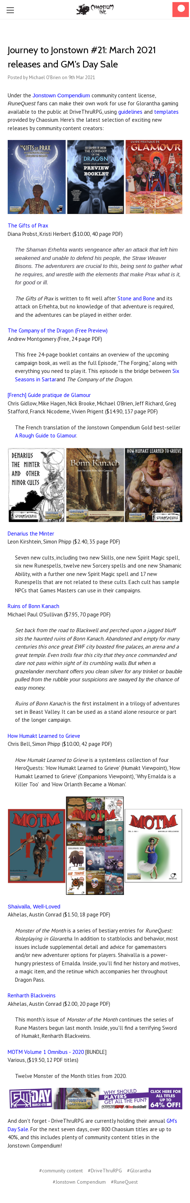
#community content (61, 1170)
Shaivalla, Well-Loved (34, 906)
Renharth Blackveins (32, 995)
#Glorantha (139, 1170)
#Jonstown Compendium (79, 1182)
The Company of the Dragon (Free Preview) (58, 330)
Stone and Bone (136, 298)
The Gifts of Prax (28, 225)
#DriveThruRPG (105, 1170)
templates (166, 111)
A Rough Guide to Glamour (45, 435)
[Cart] (180, 9)
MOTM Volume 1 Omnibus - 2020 (46, 1051)
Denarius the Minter (31, 533)
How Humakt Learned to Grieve (44, 735)
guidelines (130, 111)
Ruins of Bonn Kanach (33, 606)
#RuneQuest (124, 1182)
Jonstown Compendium (61, 95)
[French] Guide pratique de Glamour (49, 395)
